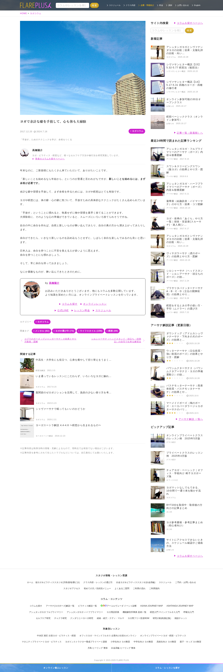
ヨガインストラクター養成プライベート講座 (86, 641)
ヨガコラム (137, 131)
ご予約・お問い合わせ (185, 582)
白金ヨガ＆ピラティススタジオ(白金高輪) (135, 582)
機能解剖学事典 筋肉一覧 (134, 612)
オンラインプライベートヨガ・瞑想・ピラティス (163, 635)
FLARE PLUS (123, 660)
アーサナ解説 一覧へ (191, 419)
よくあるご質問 (122, 588)
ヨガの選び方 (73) (64, 331)
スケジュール (115, 5)
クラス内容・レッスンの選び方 (98, 582)
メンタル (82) (42, 331)
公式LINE (63, 310)
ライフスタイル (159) (91, 331)
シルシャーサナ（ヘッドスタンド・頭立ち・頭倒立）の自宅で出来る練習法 (116, 340)
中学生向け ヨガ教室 (143, 641)
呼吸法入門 (188, 612)
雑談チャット (181, 618)
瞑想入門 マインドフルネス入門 (165, 612)
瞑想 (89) (113, 331)
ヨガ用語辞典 (113, 612)
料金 (161, 5)
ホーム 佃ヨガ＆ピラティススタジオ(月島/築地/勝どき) (53, 582)
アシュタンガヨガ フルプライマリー (46, 612)
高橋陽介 (54, 283)
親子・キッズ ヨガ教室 (190, 641)
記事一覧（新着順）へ (190, 132)
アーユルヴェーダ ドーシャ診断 (119, 606)
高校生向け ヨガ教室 (166, 641)
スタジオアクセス (71, 588)
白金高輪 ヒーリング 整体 (123, 648)
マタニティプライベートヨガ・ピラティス (41, 641)
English (197, 5)
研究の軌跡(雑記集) (162, 618)
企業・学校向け (147, 5)
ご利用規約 (154, 588)
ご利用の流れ (139, 588)
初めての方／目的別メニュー (97, 588)
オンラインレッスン (95, 303)
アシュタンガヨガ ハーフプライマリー (85, 612)
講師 (170, 5)
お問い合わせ (183, 5)
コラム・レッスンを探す (167, 668)
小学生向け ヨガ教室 (120, 641)
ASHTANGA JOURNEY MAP (180, 606)
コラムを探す (70, 303)
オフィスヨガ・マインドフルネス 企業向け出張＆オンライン (107, 635)
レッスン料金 (82, 310)
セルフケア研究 (43, 618)
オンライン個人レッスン (55, 668)
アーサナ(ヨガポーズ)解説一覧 (60, 606)
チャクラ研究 (60, 618)
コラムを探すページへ (190, 23)
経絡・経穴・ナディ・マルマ (110, 618)
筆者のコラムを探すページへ (50, 159)
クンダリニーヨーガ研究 (81, 618)
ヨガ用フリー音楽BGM (138, 618)
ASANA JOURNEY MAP (151, 606)
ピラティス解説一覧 (87, 606)
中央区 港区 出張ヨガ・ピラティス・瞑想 (56, 635)
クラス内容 (130, 5)
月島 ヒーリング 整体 (98, 648)
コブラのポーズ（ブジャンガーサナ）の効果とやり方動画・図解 (50, 340)
